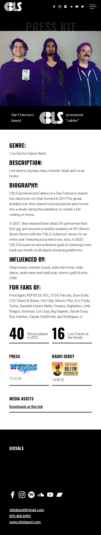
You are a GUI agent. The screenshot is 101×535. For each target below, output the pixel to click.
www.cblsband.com (25, 522)
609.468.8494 (20, 516)
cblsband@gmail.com (26, 510)
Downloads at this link (26, 406)
